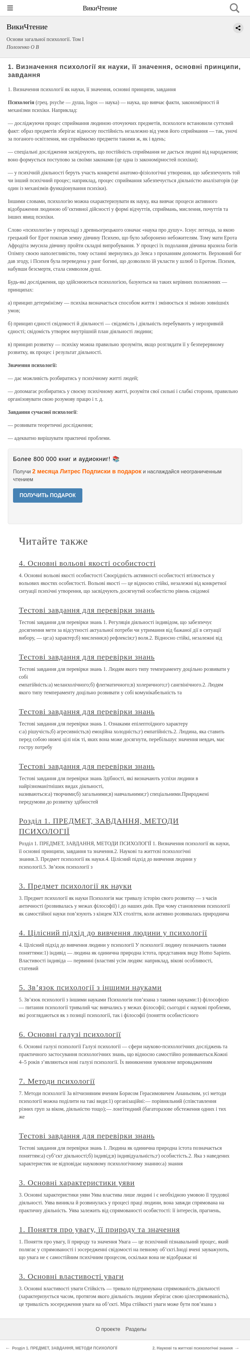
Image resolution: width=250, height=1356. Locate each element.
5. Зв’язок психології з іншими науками (90, 987)
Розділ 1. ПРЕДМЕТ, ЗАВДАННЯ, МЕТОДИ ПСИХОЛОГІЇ (64, 1348)
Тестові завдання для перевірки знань (87, 610)
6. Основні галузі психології (70, 1034)
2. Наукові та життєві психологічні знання (192, 1348)
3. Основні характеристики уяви (77, 1182)
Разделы (135, 1329)
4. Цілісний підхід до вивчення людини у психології (113, 933)
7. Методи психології (57, 1081)
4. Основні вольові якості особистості (87, 563)
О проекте (108, 1329)
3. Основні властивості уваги (71, 1276)
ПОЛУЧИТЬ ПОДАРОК (48, 495)
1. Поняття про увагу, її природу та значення (99, 1229)
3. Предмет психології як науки (75, 886)
